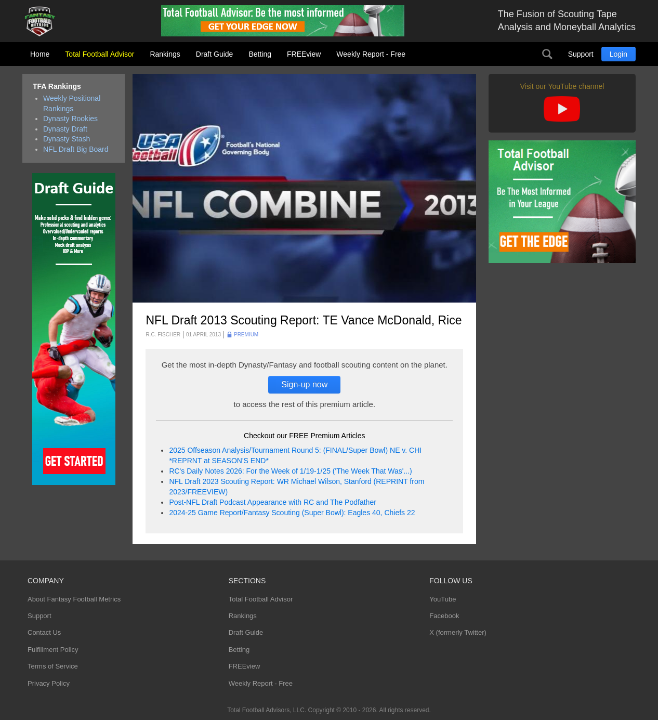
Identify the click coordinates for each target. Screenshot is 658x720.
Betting (259, 54)
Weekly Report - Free (370, 54)
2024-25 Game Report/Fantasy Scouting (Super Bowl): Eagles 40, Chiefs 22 (292, 512)
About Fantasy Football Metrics (74, 599)
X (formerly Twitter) (457, 632)
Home (39, 54)
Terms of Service (53, 666)
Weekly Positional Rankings (71, 103)
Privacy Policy (49, 683)
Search (547, 54)
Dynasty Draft (65, 129)
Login (618, 54)
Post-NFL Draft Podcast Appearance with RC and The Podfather (272, 502)
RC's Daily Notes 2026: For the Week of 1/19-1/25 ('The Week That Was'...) (290, 471)
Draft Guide (214, 54)
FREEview (304, 54)
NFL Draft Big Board (76, 149)
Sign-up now (304, 384)
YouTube (442, 599)
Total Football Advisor (99, 54)
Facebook (444, 616)
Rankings (165, 54)
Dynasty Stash (66, 139)
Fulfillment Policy (53, 649)
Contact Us (44, 632)
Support (581, 54)
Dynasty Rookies (70, 118)
